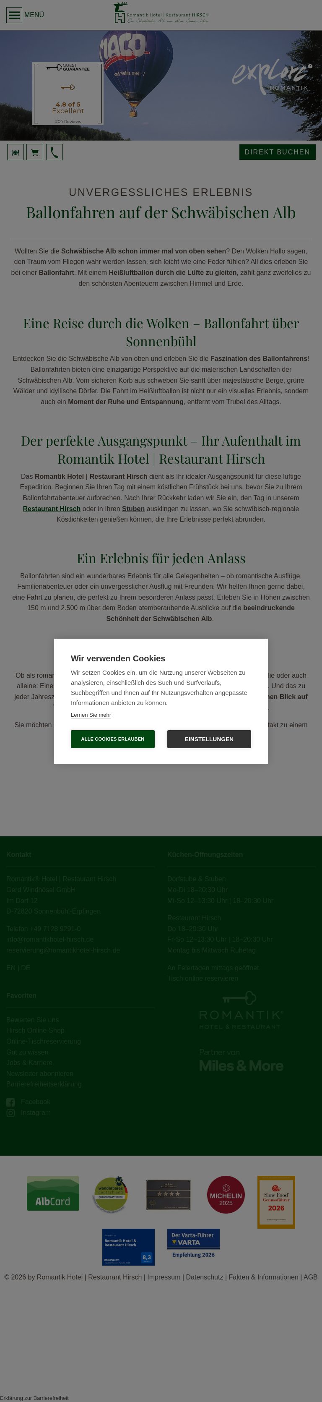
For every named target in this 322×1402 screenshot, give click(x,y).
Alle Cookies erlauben (113, 738)
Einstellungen (209, 739)
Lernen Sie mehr (91, 715)
